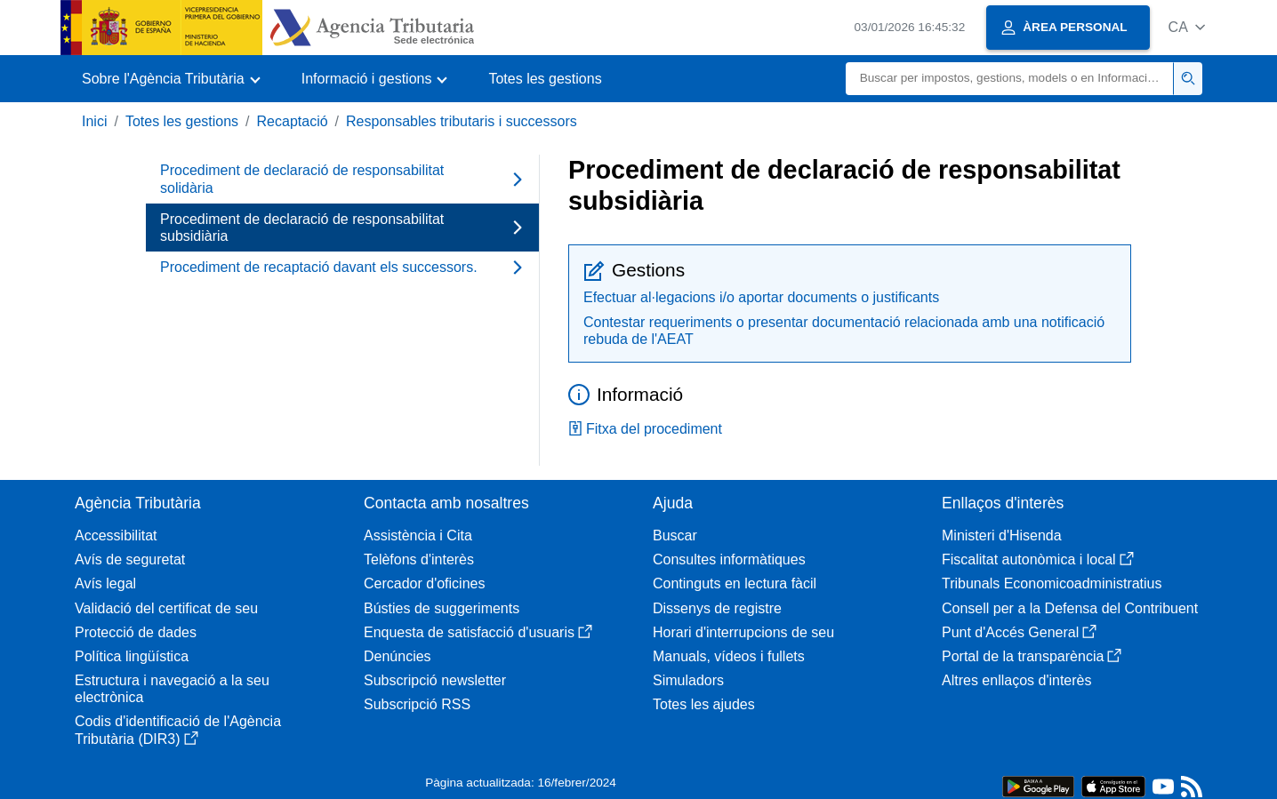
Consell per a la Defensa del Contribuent (1070, 608)
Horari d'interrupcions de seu (743, 632)
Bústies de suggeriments (441, 608)
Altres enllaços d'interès (1016, 680)
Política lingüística (132, 656)
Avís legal (105, 583)
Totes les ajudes (704, 704)
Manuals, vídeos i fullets (729, 656)
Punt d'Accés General (1019, 632)
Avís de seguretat (130, 559)
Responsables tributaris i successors (461, 121)
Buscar (675, 535)
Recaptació (292, 121)
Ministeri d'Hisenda (1002, 535)
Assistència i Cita (418, 535)
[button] (1187, 27)
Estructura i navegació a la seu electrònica (172, 689)
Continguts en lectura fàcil (734, 583)
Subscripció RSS (417, 704)
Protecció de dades (136, 632)
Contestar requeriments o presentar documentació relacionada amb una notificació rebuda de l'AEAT (843, 331)
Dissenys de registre (717, 608)
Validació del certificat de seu (166, 608)
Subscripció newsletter (435, 680)
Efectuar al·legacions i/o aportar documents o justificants (761, 297)
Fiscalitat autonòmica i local (1038, 559)
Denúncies (397, 656)
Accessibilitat (116, 535)
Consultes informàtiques (729, 559)
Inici (94, 121)
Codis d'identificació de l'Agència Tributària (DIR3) (178, 730)
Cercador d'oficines (424, 583)
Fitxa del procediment (645, 428)
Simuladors (688, 680)
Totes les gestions (544, 78)
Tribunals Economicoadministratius (1052, 583)
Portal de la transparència (1031, 656)
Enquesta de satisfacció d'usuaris (478, 632)
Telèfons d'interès (419, 559)
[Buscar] (1010, 78)
